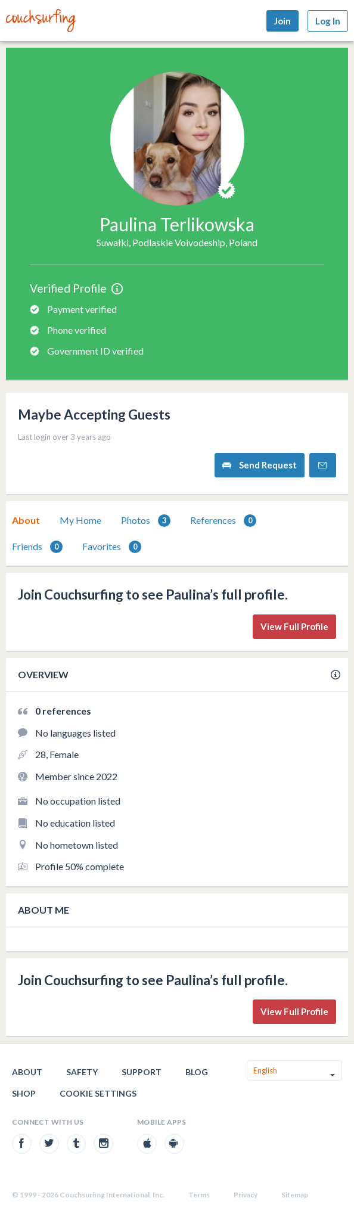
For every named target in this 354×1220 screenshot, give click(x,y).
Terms (199, 1194)
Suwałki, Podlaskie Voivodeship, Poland (177, 242)
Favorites (111, 547)
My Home (80, 520)
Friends (37, 547)
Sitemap (294, 1194)
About (26, 520)
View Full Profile (294, 626)
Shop (24, 1093)
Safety (82, 1072)
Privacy (245, 1194)
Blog (196, 1072)
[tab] (26, 520)
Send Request (259, 465)
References (223, 520)
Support (142, 1072)
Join (282, 20)
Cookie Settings (98, 1093)
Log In (327, 20)
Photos (145, 520)
